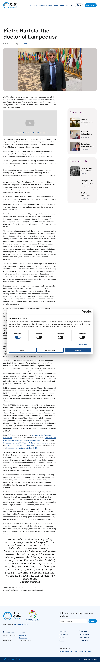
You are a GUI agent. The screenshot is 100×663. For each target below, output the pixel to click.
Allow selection (50, 350)
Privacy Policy (84, 634)
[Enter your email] (73, 621)
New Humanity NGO (20, 624)
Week (53, 5)
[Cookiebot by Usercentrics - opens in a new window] (83, 311)
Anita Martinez (23, 44)
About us (26, 5)
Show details (83, 344)
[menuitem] (61, 651)
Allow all (78, 350)
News (46, 5)
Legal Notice (83, 641)
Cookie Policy (84, 637)
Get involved (90, 5)
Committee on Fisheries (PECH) (20, 445)
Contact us (62, 5)
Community (36, 5)
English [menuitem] (61, 651)
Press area (83, 631)
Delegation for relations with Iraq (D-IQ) (22, 448)
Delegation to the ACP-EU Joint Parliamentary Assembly (25, 443)
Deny (22, 350)
